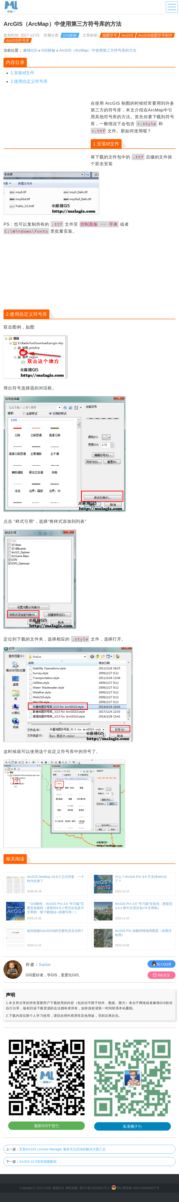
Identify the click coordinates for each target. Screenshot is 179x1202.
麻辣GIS (30, 50)
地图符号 (110, 35)
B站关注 (161, 975)
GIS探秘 (69, 35)
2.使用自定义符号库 (29, 81)
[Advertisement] (46, 132)
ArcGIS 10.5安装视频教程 (37, 1161)
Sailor (45, 964)
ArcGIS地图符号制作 (155, 35)
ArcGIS (127, 35)
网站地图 (71, 1188)
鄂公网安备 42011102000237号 (138, 1188)
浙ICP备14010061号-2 (94, 1188)
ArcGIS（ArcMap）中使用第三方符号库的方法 (98, 50)
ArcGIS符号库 (18, 40)
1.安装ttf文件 (22, 73)
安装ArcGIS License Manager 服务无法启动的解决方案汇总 (62, 1149)
